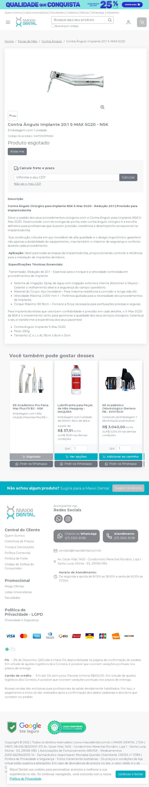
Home (9, 41)
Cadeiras (72, 12)
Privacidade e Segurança (22, 620)
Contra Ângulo (52, 41)
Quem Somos (13, 12)
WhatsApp (97, 12)
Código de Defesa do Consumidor (19, 566)
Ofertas (84, 12)
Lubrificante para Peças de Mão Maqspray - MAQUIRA (75, 409)
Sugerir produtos (128, 488)
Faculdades (57, 12)
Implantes (113, 12)
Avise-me (17, 151)
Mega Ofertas (14, 586)
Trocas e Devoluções (19, 547)
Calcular (128, 177)
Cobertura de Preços (19, 541)
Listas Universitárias (36, 12)
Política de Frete (16, 558)
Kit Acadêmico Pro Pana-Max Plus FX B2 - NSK (31, 407)
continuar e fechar (130, 774)
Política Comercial (17, 553)
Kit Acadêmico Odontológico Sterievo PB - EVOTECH (119, 409)
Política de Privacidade (25, 778)
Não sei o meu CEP (27, 184)
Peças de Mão (27, 41)
